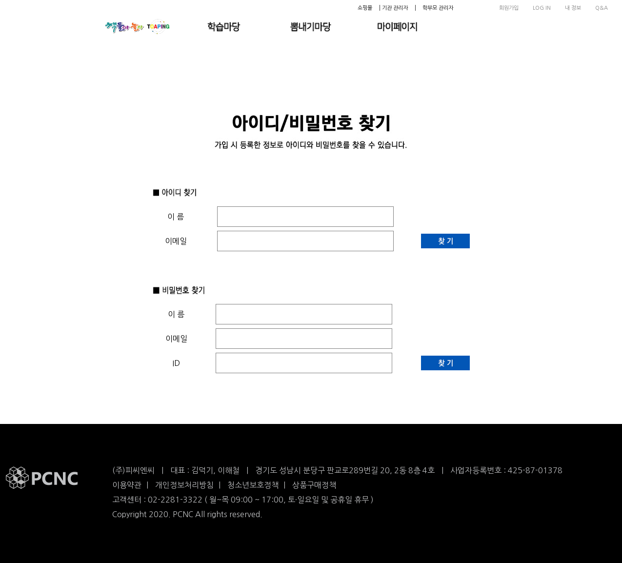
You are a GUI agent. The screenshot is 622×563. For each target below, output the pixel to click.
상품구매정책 (314, 485)
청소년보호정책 (253, 485)
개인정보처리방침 (184, 485)
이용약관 (126, 485)
